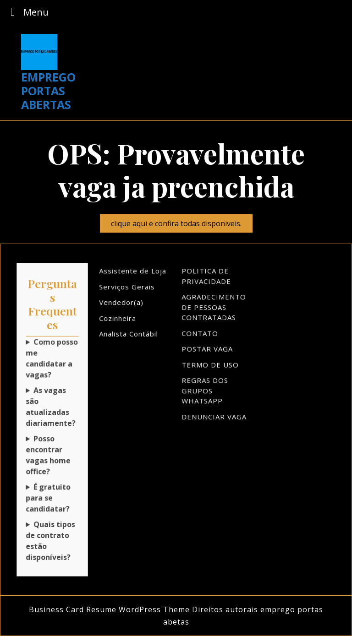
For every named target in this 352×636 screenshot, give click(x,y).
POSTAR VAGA (207, 349)
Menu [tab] (27, 11)
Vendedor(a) (121, 304)
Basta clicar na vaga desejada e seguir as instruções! (52, 359)
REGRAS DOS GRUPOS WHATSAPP (205, 391)
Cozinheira (118, 319)
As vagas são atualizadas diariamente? (50, 407)
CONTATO (200, 334)
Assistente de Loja (133, 273)
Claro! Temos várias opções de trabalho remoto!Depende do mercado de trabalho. (52, 454)
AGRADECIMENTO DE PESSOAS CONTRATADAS (214, 309)
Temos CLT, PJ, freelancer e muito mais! (52, 538)
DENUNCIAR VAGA (214, 416)
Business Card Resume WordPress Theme (109, 609)
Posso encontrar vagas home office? (48, 454)
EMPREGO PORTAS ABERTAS (48, 90)
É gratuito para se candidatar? (48, 496)
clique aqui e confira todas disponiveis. (182, 225)
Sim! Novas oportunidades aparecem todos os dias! (52, 407)
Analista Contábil (129, 335)
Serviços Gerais (127, 289)
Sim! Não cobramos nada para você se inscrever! (52, 496)
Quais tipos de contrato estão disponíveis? (50, 539)
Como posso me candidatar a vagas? (51, 359)
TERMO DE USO (210, 365)
